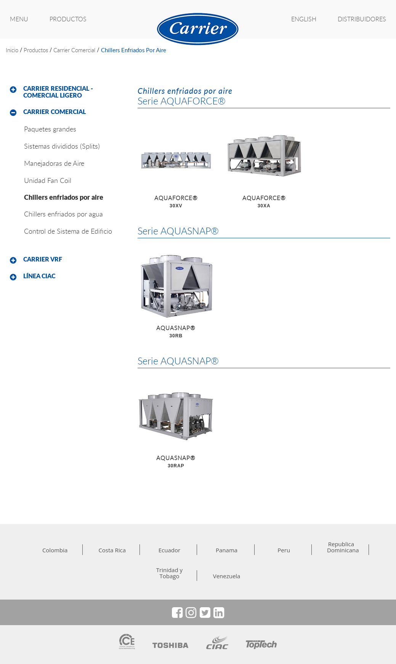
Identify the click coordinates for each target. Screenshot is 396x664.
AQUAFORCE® (176, 202)
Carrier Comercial (74, 50)
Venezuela (226, 576)
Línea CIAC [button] (39, 276)
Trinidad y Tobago (169, 573)
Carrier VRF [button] (42, 259)
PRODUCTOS (68, 19)
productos (36, 50)
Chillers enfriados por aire (133, 50)
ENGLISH (303, 19)
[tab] (66, 92)
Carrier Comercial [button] (54, 111)
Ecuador (169, 550)
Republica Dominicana (341, 547)
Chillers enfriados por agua (63, 214)
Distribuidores (362, 19)
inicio (12, 50)
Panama (226, 550)
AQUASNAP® (176, 332)
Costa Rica (112, 550)
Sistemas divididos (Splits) (62, 146)
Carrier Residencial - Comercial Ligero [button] (58, 92)
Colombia (54, 550)
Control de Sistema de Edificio (68, 231)
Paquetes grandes (50, 129)
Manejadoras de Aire (54, 163)
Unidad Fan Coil (47, 180)
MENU (19, 19)
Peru (283, 550)
